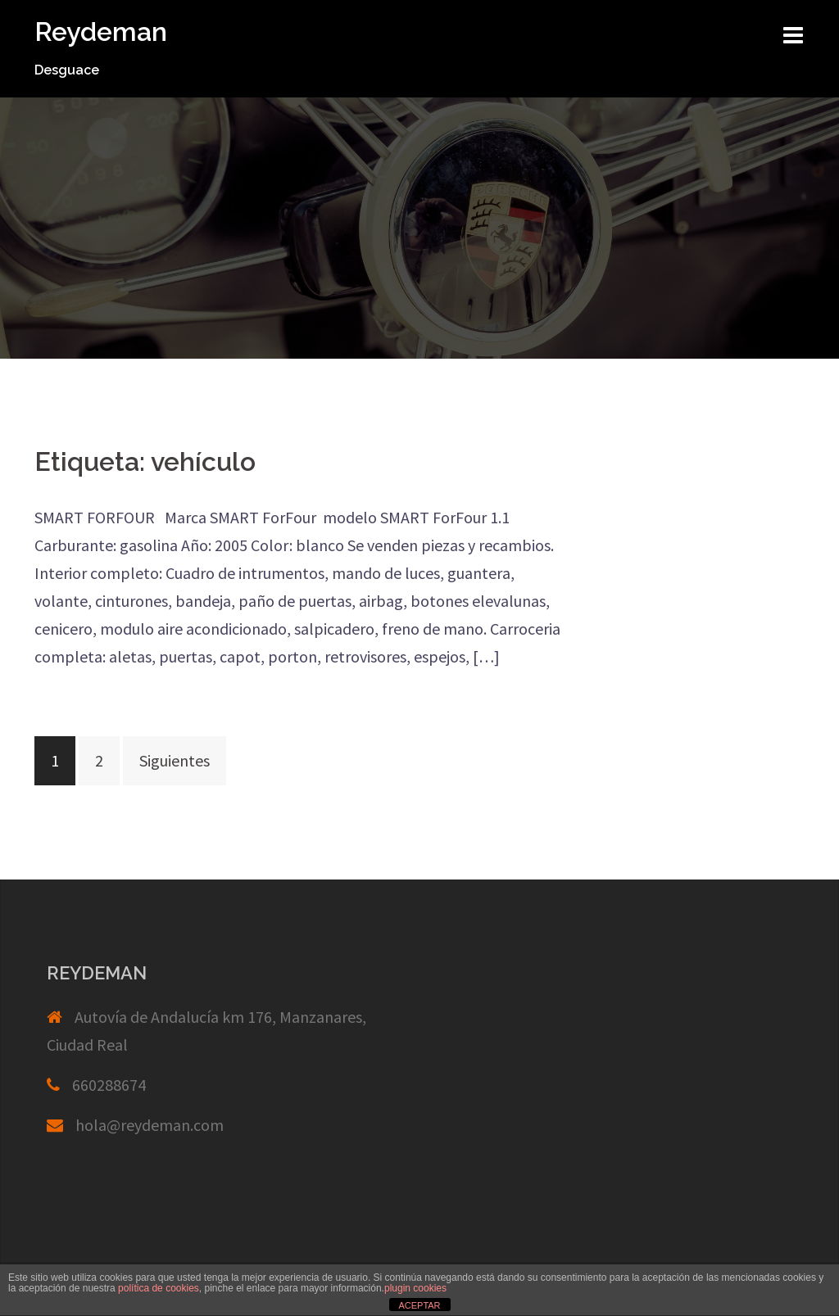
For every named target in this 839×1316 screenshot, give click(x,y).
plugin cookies (415, 1288)
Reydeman (100, 31)
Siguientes (174, 760)
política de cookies (158, 1288)
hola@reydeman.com (149, 1125)
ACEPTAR (419, 1305)
